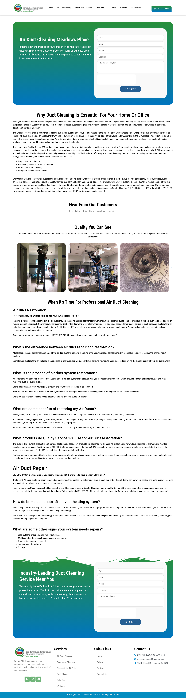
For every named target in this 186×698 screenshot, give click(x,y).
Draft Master (62, 674)
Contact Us (136, 8)
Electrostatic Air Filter (66, 668)
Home (50, 8)
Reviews (123, 8)
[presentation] (116, 79)
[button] (14, 267)
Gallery (113, 8)
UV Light (61, 686)
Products (101, 8)
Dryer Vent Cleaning (83, 8)
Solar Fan (61, 680)
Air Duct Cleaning (64, 8)
